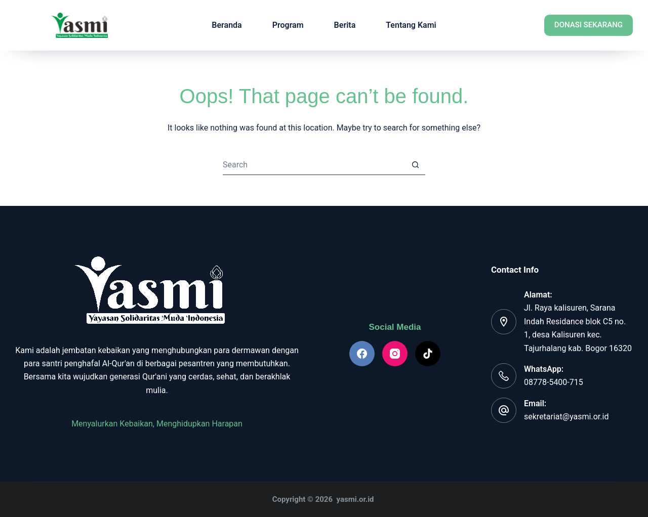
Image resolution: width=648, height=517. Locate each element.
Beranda (226, 25)
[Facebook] (362, 353)
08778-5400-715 (553, 382)
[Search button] (415, 165)
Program (288, 25)
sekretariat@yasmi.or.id (566, 416)
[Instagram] (395, 353)
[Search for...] (314, 165)
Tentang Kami (411, 25)
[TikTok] (427, 353)
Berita (345, 25)
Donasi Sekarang (588, 24)
